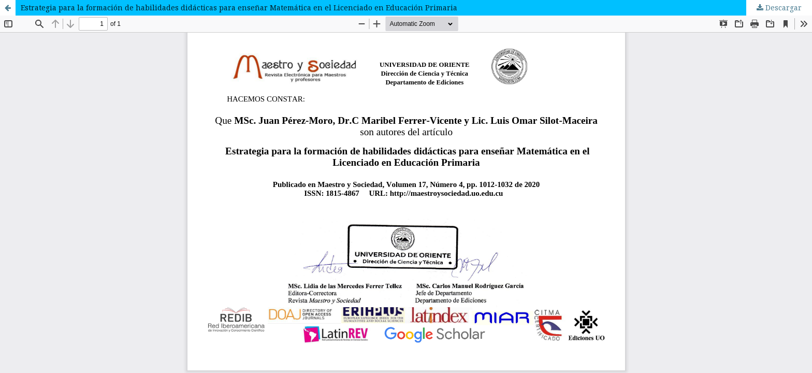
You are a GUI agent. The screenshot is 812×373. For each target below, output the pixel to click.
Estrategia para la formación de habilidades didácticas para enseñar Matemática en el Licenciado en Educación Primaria (239, 7)
